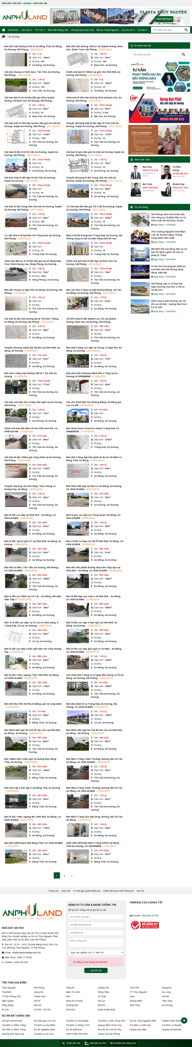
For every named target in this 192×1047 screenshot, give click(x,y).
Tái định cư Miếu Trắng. (14, 1025)
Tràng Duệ (38, 254)
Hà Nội (165, 996)
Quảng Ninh (136, 1000)
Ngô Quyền (8, 1000)
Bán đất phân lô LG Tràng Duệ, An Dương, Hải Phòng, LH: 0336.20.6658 (91, 705)
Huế (68, 996)
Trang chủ (53, 890)
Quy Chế (66, 890)
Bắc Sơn (98, 116)
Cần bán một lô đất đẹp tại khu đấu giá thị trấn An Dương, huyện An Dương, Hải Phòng (32, 125)
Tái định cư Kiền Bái (140, 1025)
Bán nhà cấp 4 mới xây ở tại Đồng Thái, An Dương (32, 787)
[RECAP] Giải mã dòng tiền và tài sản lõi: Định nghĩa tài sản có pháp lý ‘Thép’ (169, 252)
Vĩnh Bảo (70, 1009)
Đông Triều (103, 991)
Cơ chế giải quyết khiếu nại (86, 890)
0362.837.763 (180, 187)
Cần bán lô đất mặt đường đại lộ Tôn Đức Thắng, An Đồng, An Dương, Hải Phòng (31, 320)
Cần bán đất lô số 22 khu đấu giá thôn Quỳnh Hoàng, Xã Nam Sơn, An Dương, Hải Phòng (29, 99)
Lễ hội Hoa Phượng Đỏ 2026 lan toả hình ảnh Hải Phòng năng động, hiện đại (168, 269)
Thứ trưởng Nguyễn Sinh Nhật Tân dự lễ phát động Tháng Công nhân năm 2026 (168, 234)
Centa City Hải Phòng (109, 1033)
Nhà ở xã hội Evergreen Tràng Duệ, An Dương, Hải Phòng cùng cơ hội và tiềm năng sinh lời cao (94, 237)
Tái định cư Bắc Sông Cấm (111, 1020)
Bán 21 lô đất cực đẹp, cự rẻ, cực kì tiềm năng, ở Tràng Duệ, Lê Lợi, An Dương (31, 624)
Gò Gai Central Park (12, 1020)
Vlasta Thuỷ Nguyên (107, 29)
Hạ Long (166, 991)
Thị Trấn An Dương (43, 141)
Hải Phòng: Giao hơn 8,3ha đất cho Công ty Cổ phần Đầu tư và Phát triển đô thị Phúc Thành (168, 217)
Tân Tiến (37, 90)
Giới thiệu (13, 29)
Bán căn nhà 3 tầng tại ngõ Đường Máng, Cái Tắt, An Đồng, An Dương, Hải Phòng (94, 291)
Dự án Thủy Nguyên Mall (143, 1020)
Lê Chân (102, 996)
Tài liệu (142, 29)
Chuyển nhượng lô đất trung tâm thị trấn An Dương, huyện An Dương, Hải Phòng (91, 179)
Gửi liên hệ (96, 970)
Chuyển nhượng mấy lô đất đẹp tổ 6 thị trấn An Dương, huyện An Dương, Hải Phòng (92, 125)
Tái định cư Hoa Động (77, 1020)
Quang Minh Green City (110, 1025)
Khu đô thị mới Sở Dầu (109, 1029)
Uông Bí (70, 987)
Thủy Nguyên (9, 987)
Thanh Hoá (39, 996)
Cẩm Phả (134, 987)
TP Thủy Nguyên (138, 991)
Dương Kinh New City (13, 1033)
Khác (132, 996)
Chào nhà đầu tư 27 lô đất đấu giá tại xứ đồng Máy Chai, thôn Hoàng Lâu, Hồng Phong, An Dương (32, 262)
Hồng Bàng (7, 1005)
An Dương (14, 36)
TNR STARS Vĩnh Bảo (77, 1033)
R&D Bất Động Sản (58, 29)
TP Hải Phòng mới (11, 996)
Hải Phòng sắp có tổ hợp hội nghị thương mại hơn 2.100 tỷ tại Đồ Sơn (167, 286)
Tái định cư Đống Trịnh (78, 1025)
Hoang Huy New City (82, 29)
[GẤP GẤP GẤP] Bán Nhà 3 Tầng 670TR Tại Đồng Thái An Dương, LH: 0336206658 (92, 844)
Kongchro (167, 987)
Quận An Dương (74, 1000)
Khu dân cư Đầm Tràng (14, 1029)
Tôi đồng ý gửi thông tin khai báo (90, 962)
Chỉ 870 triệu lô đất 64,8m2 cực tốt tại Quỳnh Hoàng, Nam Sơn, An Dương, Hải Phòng (91, 320)
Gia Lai (101, 1000)
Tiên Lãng (167, 1000)
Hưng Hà (38, 991)
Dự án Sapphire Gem (44, 1029)
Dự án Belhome (74, 1029)
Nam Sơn (99, 65)
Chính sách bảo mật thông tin (118, 890)
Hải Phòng (39, 987)
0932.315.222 (150, 170)
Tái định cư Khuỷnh (172, 1025)
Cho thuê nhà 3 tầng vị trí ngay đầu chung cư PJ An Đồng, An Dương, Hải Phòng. (95, 676)
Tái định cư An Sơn (43, 1033)
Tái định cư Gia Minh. (44, 1025)
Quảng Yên (103, 987)
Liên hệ (140, 890)
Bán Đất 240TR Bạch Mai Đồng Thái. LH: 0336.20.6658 (33, 842)
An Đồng (37, 65)
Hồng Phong (39, 279)
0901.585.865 (150, 187)
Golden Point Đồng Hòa (174, 1020)
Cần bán (26, 29)
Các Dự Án (128, 29)
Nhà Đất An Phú (150, 915)
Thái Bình (6, 991)
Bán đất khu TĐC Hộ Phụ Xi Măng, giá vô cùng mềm (33, 703)
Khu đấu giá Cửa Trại (44, 1020)
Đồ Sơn (101, 1005)
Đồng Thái (38, 722)
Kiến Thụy (135, 1005)
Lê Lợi (35, 641)
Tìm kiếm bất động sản (123, 1043)
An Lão (5, 1009)
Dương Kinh (72, 1005)
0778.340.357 (180, 173)
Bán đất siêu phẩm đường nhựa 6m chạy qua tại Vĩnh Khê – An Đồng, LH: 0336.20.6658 (93, 569)
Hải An (37, 1000)
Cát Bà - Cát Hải (42, 1009)
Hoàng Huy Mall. (138, 1029)
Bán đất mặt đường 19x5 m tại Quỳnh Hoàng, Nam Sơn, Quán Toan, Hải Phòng (94, 48)
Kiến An (38, 1005)
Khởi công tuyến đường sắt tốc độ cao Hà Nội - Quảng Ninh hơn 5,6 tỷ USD (169, 304)
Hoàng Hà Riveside (171, 1029)
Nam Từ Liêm (73, 991)
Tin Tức (40, 29)
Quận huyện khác (106, 1009)
